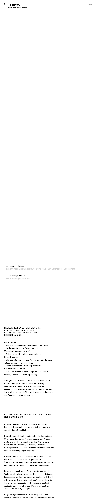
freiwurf (16, 4)
